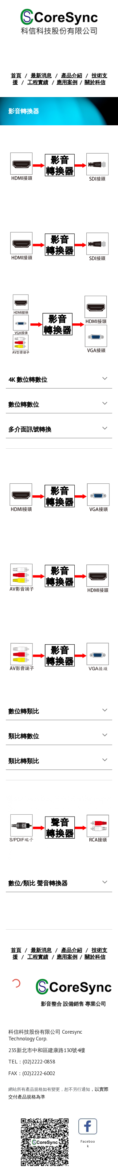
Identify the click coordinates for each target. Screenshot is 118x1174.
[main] (59, 79)
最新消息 (41, 75)
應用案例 (67, 82)
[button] (104, 379)
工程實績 (37, 82)
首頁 (16, 75)
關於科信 (95, 82)
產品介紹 (71, 75)
